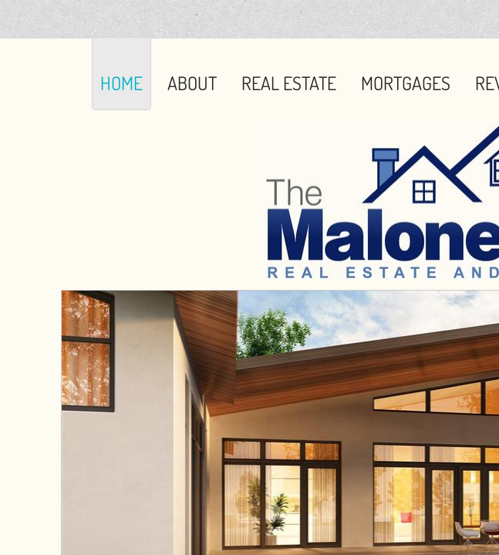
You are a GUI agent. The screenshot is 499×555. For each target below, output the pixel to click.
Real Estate (288, 83)
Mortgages (405, 83)
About (192, 83)
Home (121, 83)
